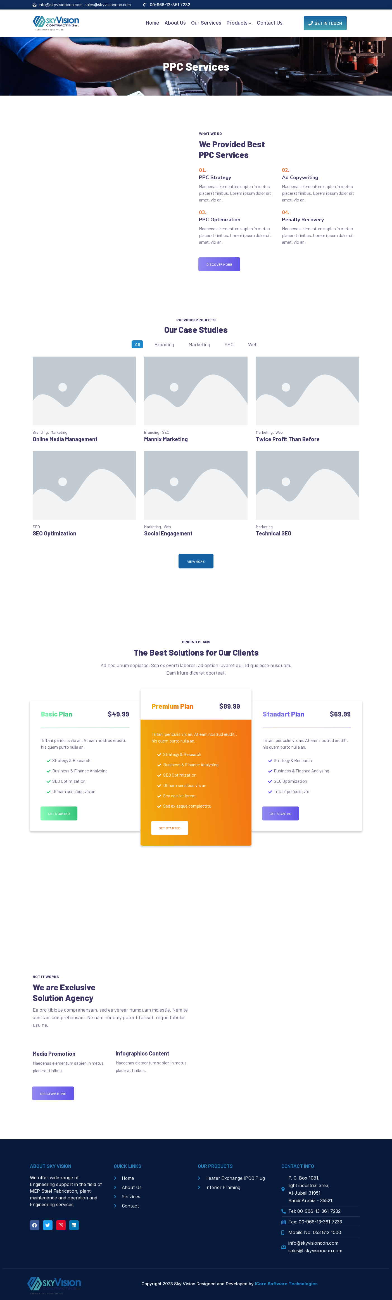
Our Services (206, 24)
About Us (175, 24)
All (137, 346)
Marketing (199, 346)
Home (152, 24)
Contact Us (269, 24)
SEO (229, 346)
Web (253, 346)
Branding (164, 346)
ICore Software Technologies (286, 1284)
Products (237, 24)
